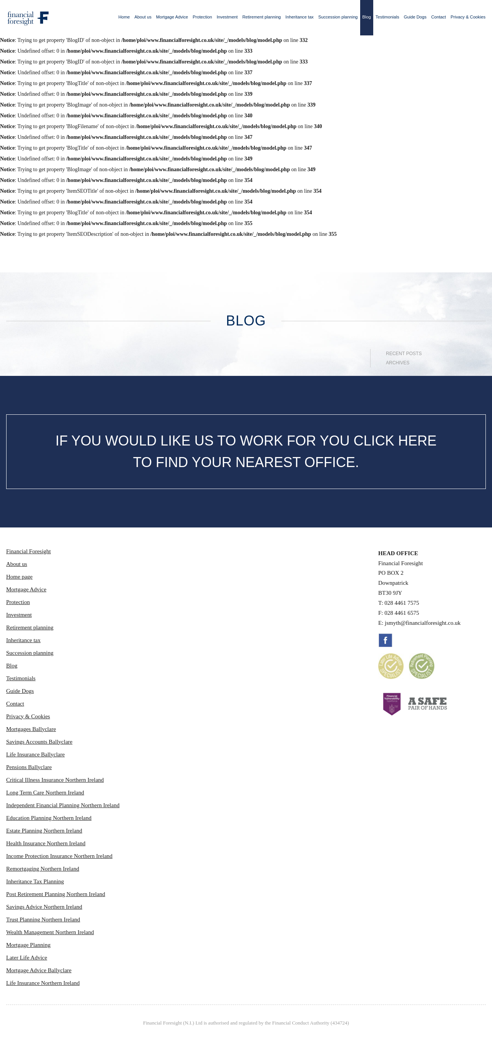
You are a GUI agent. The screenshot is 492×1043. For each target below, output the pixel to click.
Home (124, 17)
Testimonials (387, 17)
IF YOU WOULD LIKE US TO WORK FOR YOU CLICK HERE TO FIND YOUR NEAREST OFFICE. (246, 451)
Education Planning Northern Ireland (48, 818)
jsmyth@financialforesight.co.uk (422, 623)
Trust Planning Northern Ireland (43, 919)
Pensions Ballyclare (29, 767)
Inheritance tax (300, 17)
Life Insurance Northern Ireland (43, 983)
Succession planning (338, 17)
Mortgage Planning (28, 945)
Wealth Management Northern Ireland (50, 932)
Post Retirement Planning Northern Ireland (55, 894)
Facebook (385, 640)
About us (143, 17)
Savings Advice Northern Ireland (44, 907)
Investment (227, 17)
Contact (438, 17)
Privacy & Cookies (467, 17)
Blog (366, 17)
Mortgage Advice (172, 17)
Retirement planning (261, 17)
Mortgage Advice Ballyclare (38, 970)
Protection (202, 17)
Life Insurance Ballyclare (35, 754)
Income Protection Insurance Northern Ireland (59, 856)
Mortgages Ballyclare (31, 729)
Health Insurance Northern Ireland (45, 843)
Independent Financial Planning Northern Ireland (63, 805)
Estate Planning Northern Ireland (44, 831)
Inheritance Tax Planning (35, 881)
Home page (19, 577)
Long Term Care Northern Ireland (45, 792)
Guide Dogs (415, 17)
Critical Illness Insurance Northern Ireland (55, 780)
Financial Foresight (28, 551)
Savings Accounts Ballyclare (39, 742)
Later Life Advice (26, 958)
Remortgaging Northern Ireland (42, 869)
